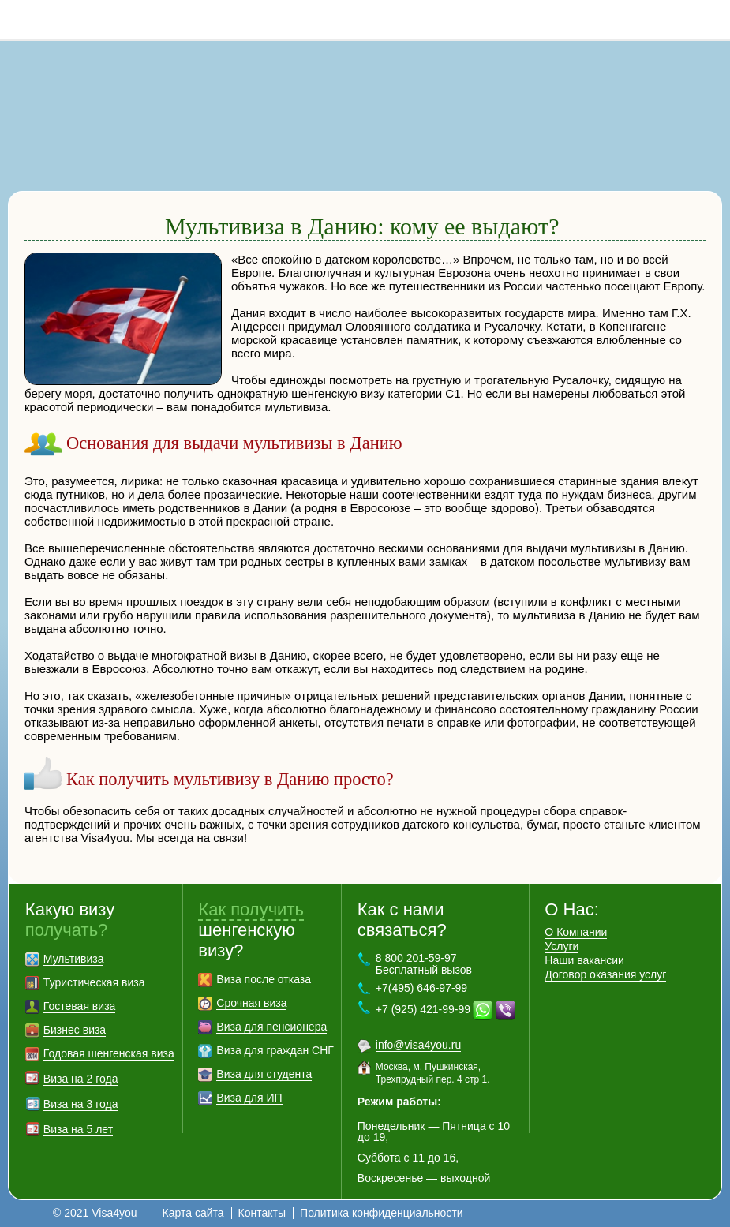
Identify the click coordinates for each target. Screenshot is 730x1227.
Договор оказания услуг (605, 974)
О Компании (576, 932)
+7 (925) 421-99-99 (423, 1009)
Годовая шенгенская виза (108, 1053)
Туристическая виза (94, 982)
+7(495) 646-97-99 (421, 988)
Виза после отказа (263, 979)
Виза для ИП (249, 1097)
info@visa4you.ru (418, 1044)
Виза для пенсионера (271, 1026)
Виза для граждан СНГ (274, 1050)
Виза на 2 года (80, 1078)
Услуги (561, 946)
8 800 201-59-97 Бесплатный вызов (424, 964)
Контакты (262, 1212)
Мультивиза (73, 958)
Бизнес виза (74, 1029)
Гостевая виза (79, 1006)
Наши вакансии (584, 960)
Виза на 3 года (80, 1104)
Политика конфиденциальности (381, 1212)
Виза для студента (264, 1074)
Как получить (251, 909)
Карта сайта (193, 1212)
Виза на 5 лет (78, 1129)
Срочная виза (251, 1003)
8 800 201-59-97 (710, 19)
